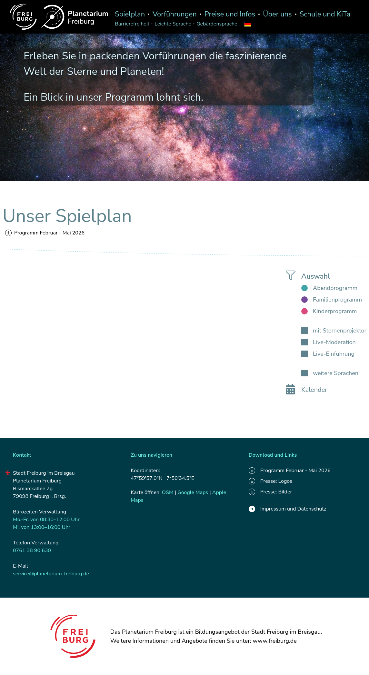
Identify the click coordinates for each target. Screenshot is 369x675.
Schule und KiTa (325, 14)
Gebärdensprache (216, 23)
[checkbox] (329, 288)
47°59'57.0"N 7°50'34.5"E (162, 478)
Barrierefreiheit (132, 23)
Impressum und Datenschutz (287, 508)
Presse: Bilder (270, 491)
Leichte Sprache (173, 23)
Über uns (277, 14)
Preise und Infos (229, 14)
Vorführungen (175, 14)
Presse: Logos (270, 481)
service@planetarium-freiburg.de (51, 573)
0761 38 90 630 (32, 550)
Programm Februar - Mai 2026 (45, 232)
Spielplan (130, 14)
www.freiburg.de (275, 641)
